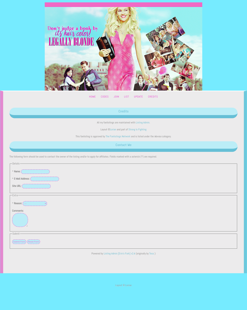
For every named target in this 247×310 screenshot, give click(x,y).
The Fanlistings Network (118, 136)
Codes (105, 96)
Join (116, 96)
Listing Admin (142, 122)
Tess (152, 256)
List (126, 96)
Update (138, 96)
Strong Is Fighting (137, 129)
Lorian (113, 129)
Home (92, 96)
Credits (153, 96)
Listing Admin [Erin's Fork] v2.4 (119, 256)
